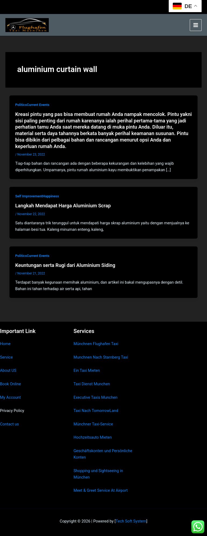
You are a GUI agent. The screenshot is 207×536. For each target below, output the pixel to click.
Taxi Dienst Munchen (92, 384)
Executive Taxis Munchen (96, 397)
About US (8, 370)
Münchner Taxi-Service (93, 424)
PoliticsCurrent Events (32, 105)
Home (5, 343)
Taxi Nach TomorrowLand (96, 410)
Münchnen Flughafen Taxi (96, 343)
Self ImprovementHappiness (37, 196)
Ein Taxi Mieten (87, 370)
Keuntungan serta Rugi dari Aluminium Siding (65, 265)
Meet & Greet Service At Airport (101, 490)
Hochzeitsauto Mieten (93, 437)
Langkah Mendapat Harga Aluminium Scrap (63, 205)
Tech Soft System (131, 521)
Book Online (10, 384)
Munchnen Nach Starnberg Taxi (101, 357)
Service (6, 357)
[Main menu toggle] (196, 25)
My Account (10, 397)
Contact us (9, 424)
